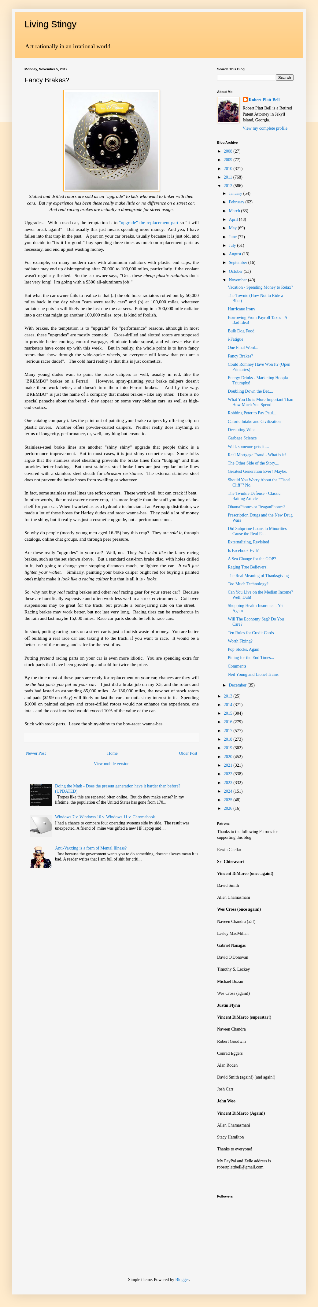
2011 (228, 177)
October (236, 271)
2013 (229, 696)
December (238, 685)
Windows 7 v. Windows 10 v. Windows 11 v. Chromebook (105, 817)
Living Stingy (50, 24)
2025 (229, 800)
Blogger (182, 1279)
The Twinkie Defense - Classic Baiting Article (254, 496)
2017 (229, 730)
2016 (229, 722)
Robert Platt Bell (264, 100)
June (233, 237)
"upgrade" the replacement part (148, 222)
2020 (229, 756)
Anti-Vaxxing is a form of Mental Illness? (91, 848)
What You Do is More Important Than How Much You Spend (260, 402)
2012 (229, 185)
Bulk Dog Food (241, 331)
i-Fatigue (235, 339)
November (238, 280)
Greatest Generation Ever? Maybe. (257, 471)
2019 (229, 748)
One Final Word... (243, 347)
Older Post (188, 753)
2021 (229, 765)
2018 (229, 739)
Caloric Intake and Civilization (254, 421)
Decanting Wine (242, 430)
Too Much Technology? (248, 584)
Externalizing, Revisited (248, 542)
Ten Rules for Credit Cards (251, 633)
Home (112, 753)
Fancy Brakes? (240, 356)
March (235, 211)
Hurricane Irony (241, 309)
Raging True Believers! (248, 567)
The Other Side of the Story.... (253, 463)
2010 (229, 168)
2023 (229, 782)
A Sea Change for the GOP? (252, 559)
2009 (229, 159)
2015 (229, 713)
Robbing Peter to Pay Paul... (252, 413)
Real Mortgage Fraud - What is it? (257, 455)
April (234, 219)
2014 (229, 704)
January (236, 193)
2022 (229, 774)
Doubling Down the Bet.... (250, 391)
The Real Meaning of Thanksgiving (258, 575)
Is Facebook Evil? (243, 550)
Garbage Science (242, 438)
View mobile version (112, 763)
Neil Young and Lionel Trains (253, 674)
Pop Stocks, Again (243, 649)
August (235, 254)
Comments (237, 666)
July (233, 245)
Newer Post (36, 753)
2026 (229, 808)
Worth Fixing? (240, 641)
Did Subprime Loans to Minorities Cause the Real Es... (257, 531)
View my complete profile (265, 128)
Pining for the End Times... (251, 657)
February (237, 202)
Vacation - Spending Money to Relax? (260, 287)
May (233, 228)
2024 (229, 791)
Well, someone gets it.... (248, 446)
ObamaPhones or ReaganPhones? (256, 507)
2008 (229, 151)
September (238, 262)
